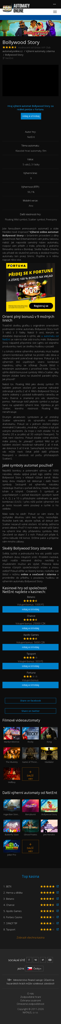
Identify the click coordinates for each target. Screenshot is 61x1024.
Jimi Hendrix (49, 828)
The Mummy (11, 755)
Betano (31, 596)
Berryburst (30, 807)
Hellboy (11, 775)
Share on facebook (30, 700)
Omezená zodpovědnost (30, 1003)
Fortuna (31, 672)
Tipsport (31, 653)
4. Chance (8, 904)
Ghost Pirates (30, 828)
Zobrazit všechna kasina (30, 937)
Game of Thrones (30, 755)
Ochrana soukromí (30, 1000)
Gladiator (49, 755)
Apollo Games (31, 634)
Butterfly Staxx (11, 828)
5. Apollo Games (12, 911)
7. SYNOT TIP (10, 923)
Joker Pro (11, 848)
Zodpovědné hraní (30, 996)
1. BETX (7, 886)
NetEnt (9, 58)
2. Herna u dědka (12, 892)
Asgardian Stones (11, 807)
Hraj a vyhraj (30, 609)
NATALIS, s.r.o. (30, 1012)
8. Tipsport (9, 929)
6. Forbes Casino (12, 917)
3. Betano (8, 898)
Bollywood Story (49, 807)
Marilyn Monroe (11, 735)
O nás (30, 993)
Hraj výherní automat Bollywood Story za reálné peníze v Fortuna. (30, 111)
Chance (31, 615)
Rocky (30, 735)
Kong (49, 735)
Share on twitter (30, 710)
